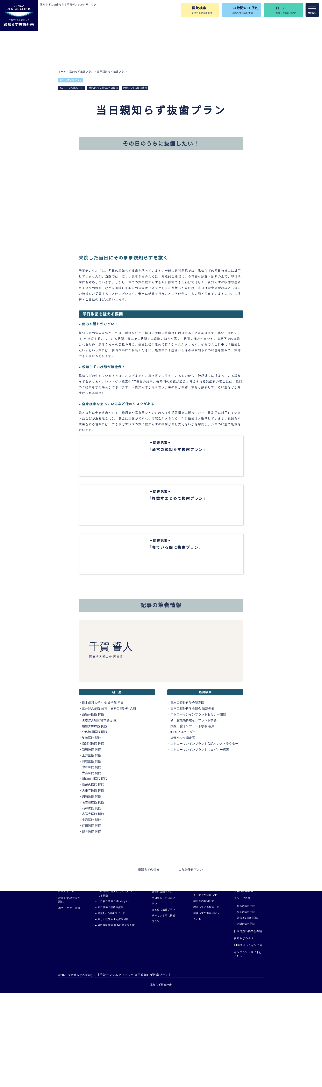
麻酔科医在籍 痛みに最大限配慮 (116, 1019)
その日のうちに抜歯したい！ (110, 169)
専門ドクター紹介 (69, 1002)
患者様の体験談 (243, 985)
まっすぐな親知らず (205, 989)
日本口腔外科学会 (182, 762)
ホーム (62, 71)
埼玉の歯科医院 (246, 1006)
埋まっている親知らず (206, 1001)
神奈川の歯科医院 (247, 1012)
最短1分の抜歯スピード (111, 1007)
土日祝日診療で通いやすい (113, 995)
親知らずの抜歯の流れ (69, 994)
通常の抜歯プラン (162, 986)
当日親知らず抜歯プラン (111, 71)
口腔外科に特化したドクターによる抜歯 (116, 988)
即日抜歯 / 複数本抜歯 (111, 1001)
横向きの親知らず (203, 995)
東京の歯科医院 (246, 1000)
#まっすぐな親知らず (71, 87)
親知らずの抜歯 (148, 963)
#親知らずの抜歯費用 (135, 87)
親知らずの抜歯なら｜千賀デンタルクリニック (68, 4)
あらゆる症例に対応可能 (204, 980)
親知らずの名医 (243, 1032)
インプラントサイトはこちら (248, 1048)
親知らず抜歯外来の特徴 (110, 978)
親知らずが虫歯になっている (206, 1010)
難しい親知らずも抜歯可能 (113, 1013)
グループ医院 (242, 992)
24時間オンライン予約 (248, 1039)
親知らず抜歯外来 (161, 1078)
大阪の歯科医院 (246, 1018)
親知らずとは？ (68, 985)
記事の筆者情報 (180, 169)
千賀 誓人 (111, 705)
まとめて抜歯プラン (163, 1004)
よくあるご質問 (243, 978)
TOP (61, 978)
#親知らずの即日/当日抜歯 (103, 87)
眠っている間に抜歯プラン (163, 1012)
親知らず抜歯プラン (81, 71)
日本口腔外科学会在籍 (248, 1025)
